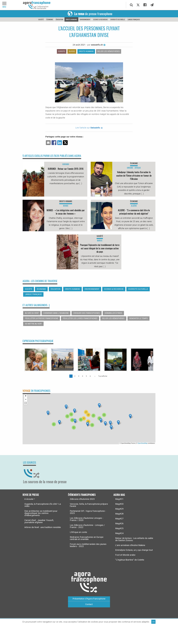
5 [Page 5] (86, 376)
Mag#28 (119, 513)
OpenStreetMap (142, 443)
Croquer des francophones (86, 313)
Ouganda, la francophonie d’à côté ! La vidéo (42, 505)
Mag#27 (119, 518)
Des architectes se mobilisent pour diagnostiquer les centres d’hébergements (40, 513)
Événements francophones (82, 494)
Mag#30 (119, 504)
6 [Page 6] (90, 376)
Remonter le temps (138, 318)
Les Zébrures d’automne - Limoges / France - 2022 (87, 526)
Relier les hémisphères (108, 51)
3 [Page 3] (78, 376)
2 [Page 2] (74, 376)
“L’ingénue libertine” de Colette (129, 559)
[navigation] (4, 5)
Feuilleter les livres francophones (80, 318)
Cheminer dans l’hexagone (56, 313)
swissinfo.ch (98, 44)
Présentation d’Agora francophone (89, 598)
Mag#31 (119, 499)
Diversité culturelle (117, 19)
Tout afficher (102, 376)
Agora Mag (119, 494)
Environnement (85, 19)
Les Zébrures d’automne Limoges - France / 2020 (86, 519)
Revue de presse (31, 494)
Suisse (72, 51)
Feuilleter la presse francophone (41, 318)
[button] (59, 422)
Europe (61, 51)
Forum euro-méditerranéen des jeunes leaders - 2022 (88, 545)
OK (153, 621)
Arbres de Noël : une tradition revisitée (42, 527)
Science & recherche (100, 19)
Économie (49, 19)
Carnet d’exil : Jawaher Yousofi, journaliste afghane (39, 521)
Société (41, 19)
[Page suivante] (94, 376)
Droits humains (71, 19)
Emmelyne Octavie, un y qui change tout (134, 550)
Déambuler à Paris (113, 313)
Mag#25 (119, 528)
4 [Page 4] (82, 376)
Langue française (134, 19)
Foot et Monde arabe (125, 555)
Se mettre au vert (33, 324)
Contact (89, 604)
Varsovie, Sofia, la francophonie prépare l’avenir (89, 505)
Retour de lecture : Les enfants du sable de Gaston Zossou (134, 539)
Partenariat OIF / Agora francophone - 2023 (88, 512)
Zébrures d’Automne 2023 (82, 499)
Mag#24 (119, 533)
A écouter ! (29, 499)
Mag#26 (119, 523)
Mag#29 (119, 509)
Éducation (59, 19)
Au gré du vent (32, 313)
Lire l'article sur (89, 127)
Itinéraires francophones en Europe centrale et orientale (86, 538)
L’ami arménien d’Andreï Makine (130, 545)
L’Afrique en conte (78, 532)
